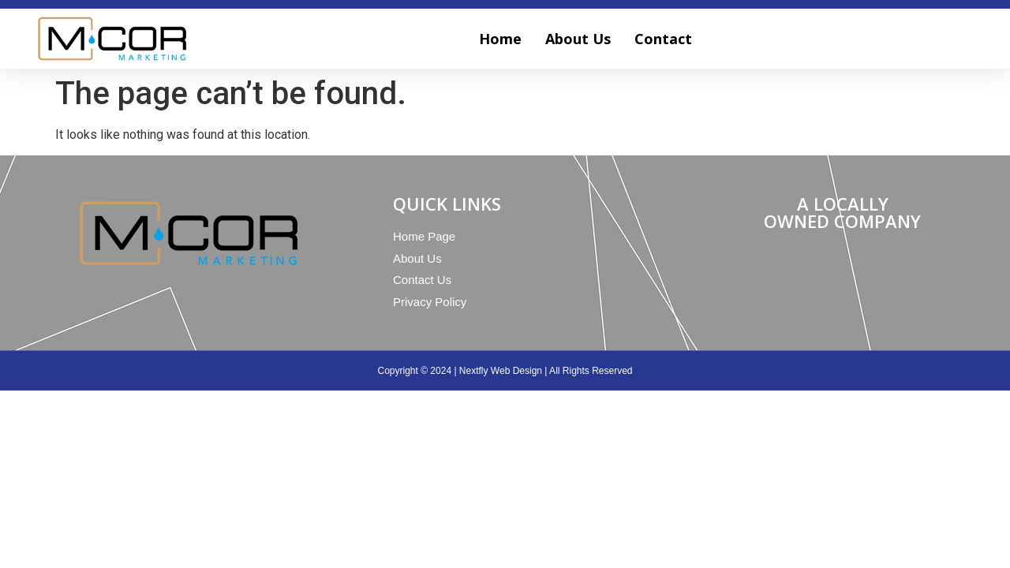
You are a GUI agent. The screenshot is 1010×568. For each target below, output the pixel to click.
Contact (663, 38)
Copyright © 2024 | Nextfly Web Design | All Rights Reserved (505, 370)
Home (500, 38)
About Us (578, 38)
